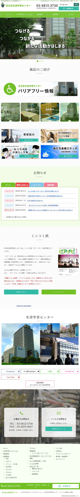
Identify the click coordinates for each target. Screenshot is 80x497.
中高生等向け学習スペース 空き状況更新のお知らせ (45, 196)
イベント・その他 (11, 464)
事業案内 (33, 451)
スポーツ (8, 461)
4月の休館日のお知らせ (35, 200)
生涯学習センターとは (10, 451)
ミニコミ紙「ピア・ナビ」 (40, 453)
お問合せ (69, 8)
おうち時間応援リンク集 (38, 461)
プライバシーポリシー (63, 454)
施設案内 (6, 454)
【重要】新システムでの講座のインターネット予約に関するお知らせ (50, 210)
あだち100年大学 (11, 477)
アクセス (33, 448)
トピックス (36, 185)
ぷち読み (8, 475)
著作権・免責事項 (62, 456)
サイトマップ (60, 459)
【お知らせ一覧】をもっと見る (16, 217)
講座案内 (6, 456)
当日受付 (8, 467)
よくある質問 (34, 464)
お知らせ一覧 (9, 191)
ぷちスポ (8, 469)
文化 (7, 458)
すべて (8, 185)
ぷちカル (8, 472)
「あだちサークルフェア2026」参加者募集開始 (43, 205)
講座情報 (50, 185)
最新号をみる (21, 292)
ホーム (5, 448)
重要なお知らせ (22, 185)
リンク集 (59, 448)
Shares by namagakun (24, 306)
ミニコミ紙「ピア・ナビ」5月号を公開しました (43, 191)
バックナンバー (58, 292)
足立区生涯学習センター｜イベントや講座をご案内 (58, 492)
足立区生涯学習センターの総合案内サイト (11, 1)
